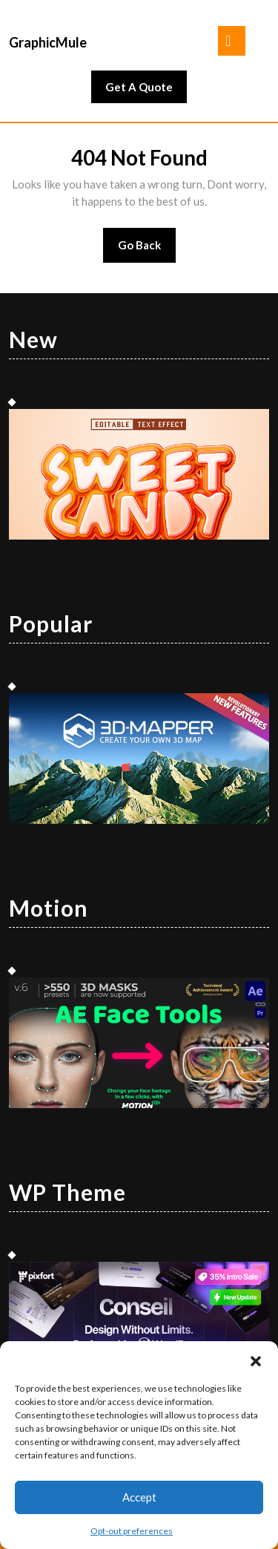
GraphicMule (48, 42)
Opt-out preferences (131, 1530)
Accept (139, 1497)
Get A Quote (146, 90)
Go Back (147, 249)
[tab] (231, 41)
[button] (255, 1359)
